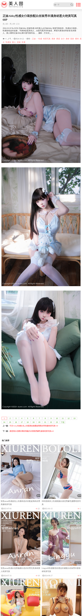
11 (63, 418)
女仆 (63, 39)
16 (16, 422)
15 (10, 422)
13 (74, 418)
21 (45, 422)
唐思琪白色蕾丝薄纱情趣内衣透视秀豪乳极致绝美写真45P (32, 431)
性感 (40, 39)
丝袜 (19, 42)
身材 (67, 39)
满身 (53, 39)
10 (57, 418)
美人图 (5, 24)
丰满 (23, 42)
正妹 (34, 39)
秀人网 (12, 24)
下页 (62, 422)
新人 (14, 42)
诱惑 (58, 39)
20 (39, 422)
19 (33, 422)
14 (4, 422)
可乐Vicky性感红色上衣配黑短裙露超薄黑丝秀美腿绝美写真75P (34, 426)
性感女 (8, 42)
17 (22, 422)
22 (51, 422)
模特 (77, 39)
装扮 (72, 39)
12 (69, 418)
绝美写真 (47, 39)
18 (28, 422)
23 (57, 422)
